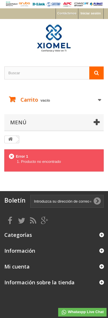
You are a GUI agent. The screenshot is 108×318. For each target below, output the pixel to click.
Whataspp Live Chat (82, 312)
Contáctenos (67, 13)
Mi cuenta (17, 266)
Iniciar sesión (91, 13)
